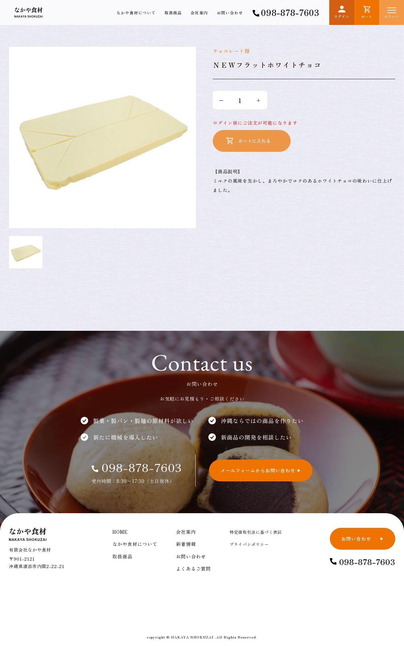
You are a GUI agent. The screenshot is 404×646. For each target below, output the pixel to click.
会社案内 (199, 13)
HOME (120, 531)
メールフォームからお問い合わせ (258, 470)
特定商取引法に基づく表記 (256, 532)
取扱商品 (173, 13)
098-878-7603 (286, 12)
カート (366, 12)
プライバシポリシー (249, 544)
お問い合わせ (230, 13)
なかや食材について (136, 13)
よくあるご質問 (193, 568)
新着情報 (186, 544)
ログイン (341, 12)
